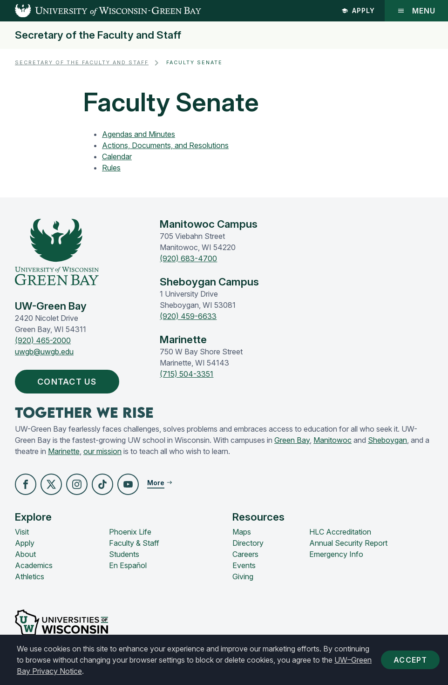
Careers (245, 554)
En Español (128, 565)
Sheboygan (387, 440)
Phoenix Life (130, 531)
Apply (358, 10)
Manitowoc (332, 440)
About (25, 554)
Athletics (29, 576)
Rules (111, 167)
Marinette (64, 451)
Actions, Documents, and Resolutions (165, 145)
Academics (34, 565)
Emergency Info (336, 554)
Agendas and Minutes (138, 134)
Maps (241, 531)
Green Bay (292, 440)
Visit (22, 531)
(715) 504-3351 (186, 374)
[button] (25, 484)
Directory (248, 543)
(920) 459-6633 (188, 316)
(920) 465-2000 (43, 340)
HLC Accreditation (340, 531)
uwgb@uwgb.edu (44, 351)
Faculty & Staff (134, 543)
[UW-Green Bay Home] (100, 10)
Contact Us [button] (69, 382)
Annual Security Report (348, 543)
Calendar (117, 156)
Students (124, 554)
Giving (242, 576)
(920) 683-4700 (188, 258)
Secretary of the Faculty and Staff (98, 35)
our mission (102, 451)
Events (244, 565)
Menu (416, 10)
